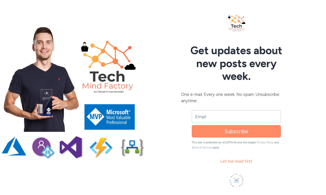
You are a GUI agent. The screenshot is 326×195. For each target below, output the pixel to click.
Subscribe (236, 131)
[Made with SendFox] (236, 180)
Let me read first (236, 161)
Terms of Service (202, 147)
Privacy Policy (265, 142)
